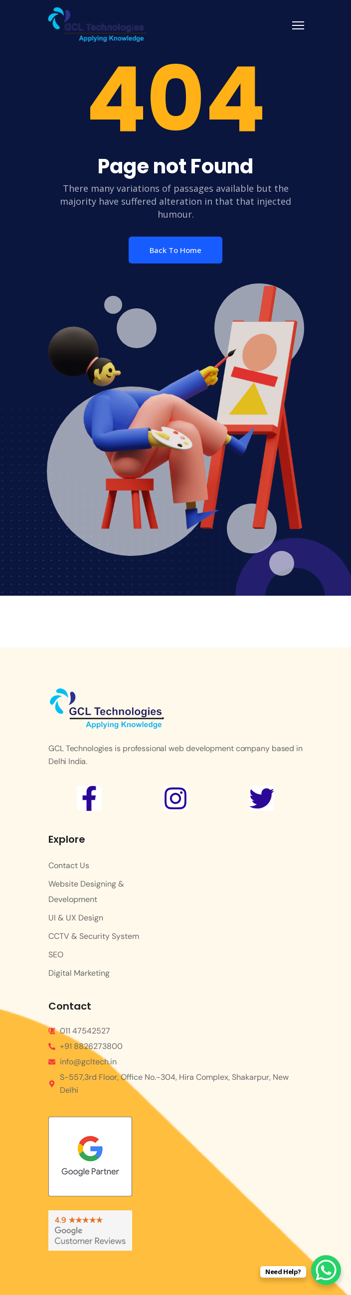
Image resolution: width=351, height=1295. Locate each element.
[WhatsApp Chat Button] (326, 1270)
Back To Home (175, 250)
